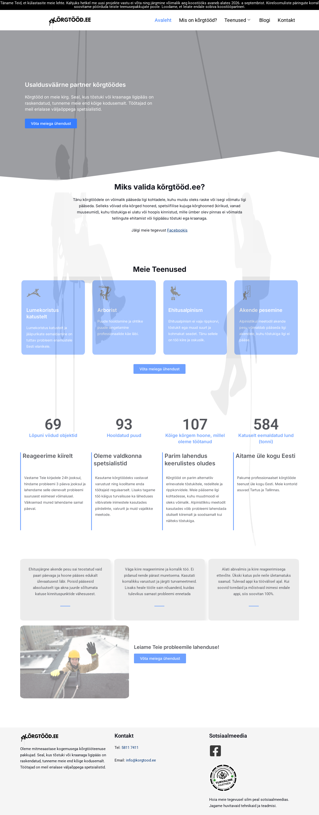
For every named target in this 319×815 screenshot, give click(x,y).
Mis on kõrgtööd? (198, 20)
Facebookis (177, 230)
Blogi (264, 20)
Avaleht (163, 20)
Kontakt (286, 20)
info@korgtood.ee (141, 760)
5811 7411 (130, 747)
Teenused (237, 20)
